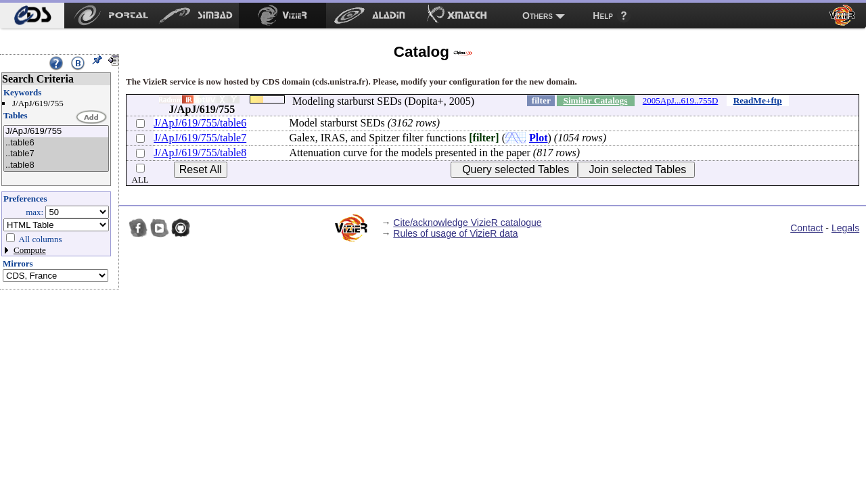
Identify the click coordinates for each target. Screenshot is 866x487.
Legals (845, 228)
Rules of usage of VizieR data (455, 233)
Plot (538, 137)
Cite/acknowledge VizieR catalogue (467, 222)
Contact (806, 228)
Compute (30, 250)
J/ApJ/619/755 (56, 131)
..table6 (56, 143)
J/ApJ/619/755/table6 (200, 123)
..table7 (56, 154)
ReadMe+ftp (757, 100)
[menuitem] (32, 15)
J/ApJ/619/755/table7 (200, 137)
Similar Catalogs (595, 100)
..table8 (56, 165)
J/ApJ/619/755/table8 (200, 152)
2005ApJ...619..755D (681, 100)
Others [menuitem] (537, 15)
